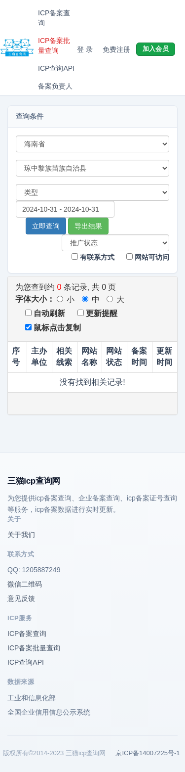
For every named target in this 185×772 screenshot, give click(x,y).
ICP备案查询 (54, 18)
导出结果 (88, 226)
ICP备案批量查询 (54, 45)
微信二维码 (24, 584)
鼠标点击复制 (53, 327)
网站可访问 (147, 257)
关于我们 (21, 535)
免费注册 (116, 49)
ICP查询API (56, 68)
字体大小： (35, 299)
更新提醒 (97, 313)
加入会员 (156, 48)
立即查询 (46, 226)
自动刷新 (45, 313)
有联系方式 (93, 257)
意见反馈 (21, 598)
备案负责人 (55, 86)
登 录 (85, 49)
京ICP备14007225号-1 (147, 753)
